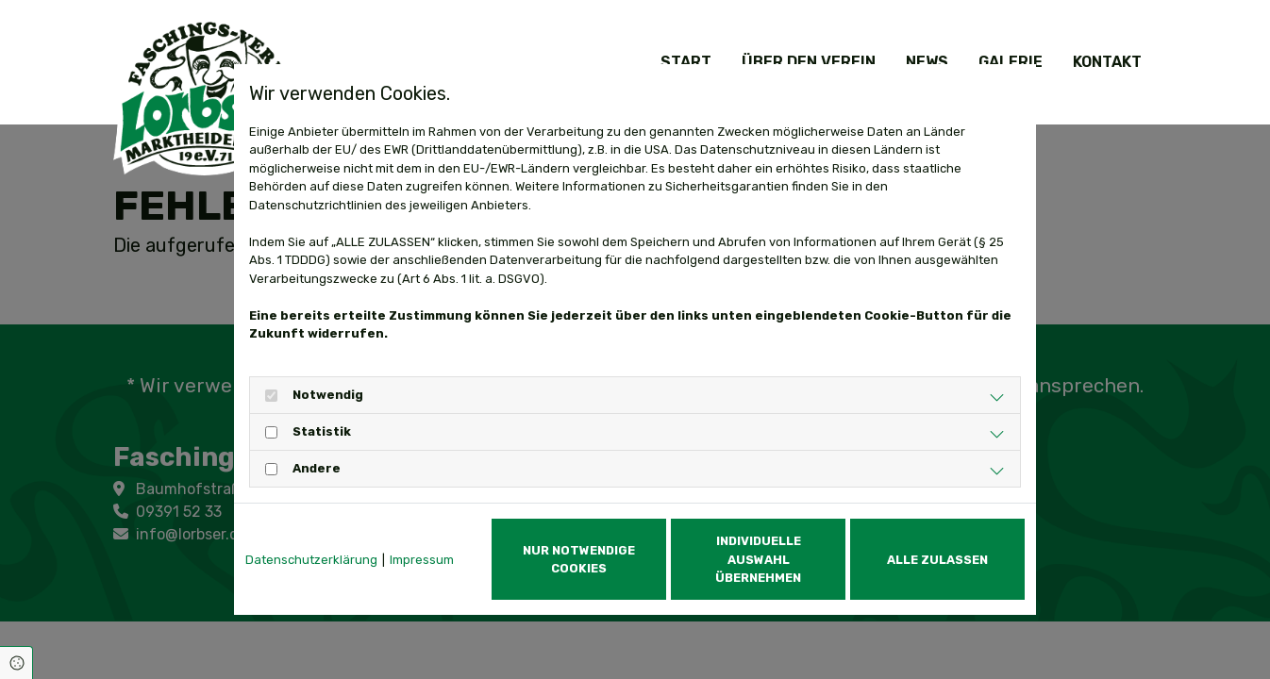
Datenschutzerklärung (311, 560)
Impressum (422, 560)
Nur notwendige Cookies (579, 559)
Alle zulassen (937, 560)
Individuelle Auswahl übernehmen (758, 559)
